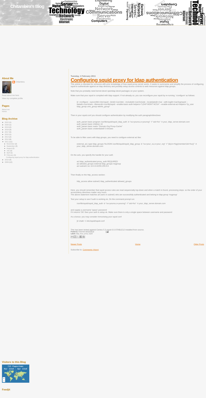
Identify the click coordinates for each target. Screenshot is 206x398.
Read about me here (10, 95)
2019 (7, 127)
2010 (7, 160)
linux (81, 234)
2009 (7, 162)
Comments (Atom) (91, 250)
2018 (7, 129)
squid (91, 234)
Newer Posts (76, 244)
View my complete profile (12, 98)
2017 (7, 132)
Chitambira (20, 82)
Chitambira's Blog (27, 6)
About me (6, 109)
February (10, 155)
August (9, 148)
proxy (86, 234)
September (11, 146)
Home (137, 244)
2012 (7, 139)
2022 (7, 122)
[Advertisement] (103, 47)
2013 (7, 137)
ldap (77, 234)
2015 (7, 134)
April (8, 153)
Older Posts (199, 244)
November (11, 144)
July (8, 151)
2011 (7, 142)
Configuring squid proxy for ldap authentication (124, 80)
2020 (7, 125)
